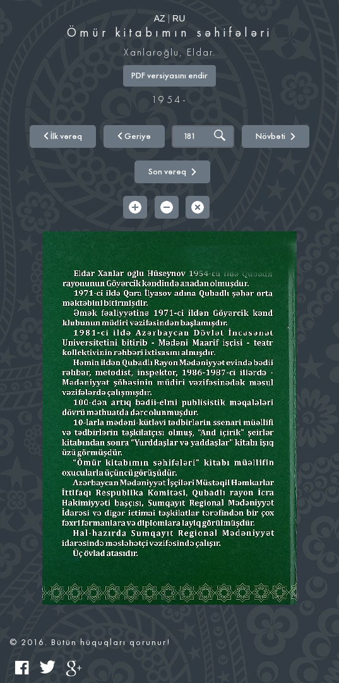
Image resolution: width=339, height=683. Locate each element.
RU (178, 18)
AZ (159, 18)
